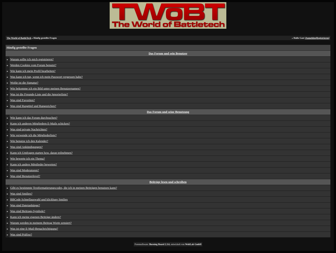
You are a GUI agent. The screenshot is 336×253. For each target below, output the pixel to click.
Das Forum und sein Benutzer (168, 53)
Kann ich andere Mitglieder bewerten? (33, 164)
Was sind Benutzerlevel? (25, 176)
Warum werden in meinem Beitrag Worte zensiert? (41, 222)
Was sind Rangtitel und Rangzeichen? (33, 106)
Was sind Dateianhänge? (25, 205)
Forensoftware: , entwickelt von (168, 244)
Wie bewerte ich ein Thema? (27, 158)
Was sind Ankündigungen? (26, 147)
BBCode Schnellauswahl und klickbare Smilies (39, 199)
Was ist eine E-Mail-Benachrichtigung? (34, 228)
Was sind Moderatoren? (24, 170)
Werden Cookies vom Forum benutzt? (33, 65)
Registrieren (322, 38)
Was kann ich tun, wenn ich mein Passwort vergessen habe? (46, 76)
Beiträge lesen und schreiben (167, 182)
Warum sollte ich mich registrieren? (32, 59)
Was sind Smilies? (21, 193)
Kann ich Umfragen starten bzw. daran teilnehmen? (41, 152)
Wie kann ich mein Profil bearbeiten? (33, 71)
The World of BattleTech (19, 38)
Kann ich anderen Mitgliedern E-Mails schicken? (40, 123)
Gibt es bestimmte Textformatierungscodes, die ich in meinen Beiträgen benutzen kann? (63, 187)
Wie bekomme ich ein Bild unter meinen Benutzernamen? (45, 88)
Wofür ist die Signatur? (24, 82)
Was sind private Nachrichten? (28, 129)
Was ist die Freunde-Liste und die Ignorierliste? (39, 94)
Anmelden (311, 38)
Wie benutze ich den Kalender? (29, 141)
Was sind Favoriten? (22, 100)
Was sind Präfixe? (21, 234)
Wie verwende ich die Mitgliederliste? (33, 135)
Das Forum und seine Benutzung (168, 112)
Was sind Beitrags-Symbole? (27, 211)
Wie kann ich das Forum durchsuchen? (33, 117)
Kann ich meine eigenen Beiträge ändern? (35, 217)
